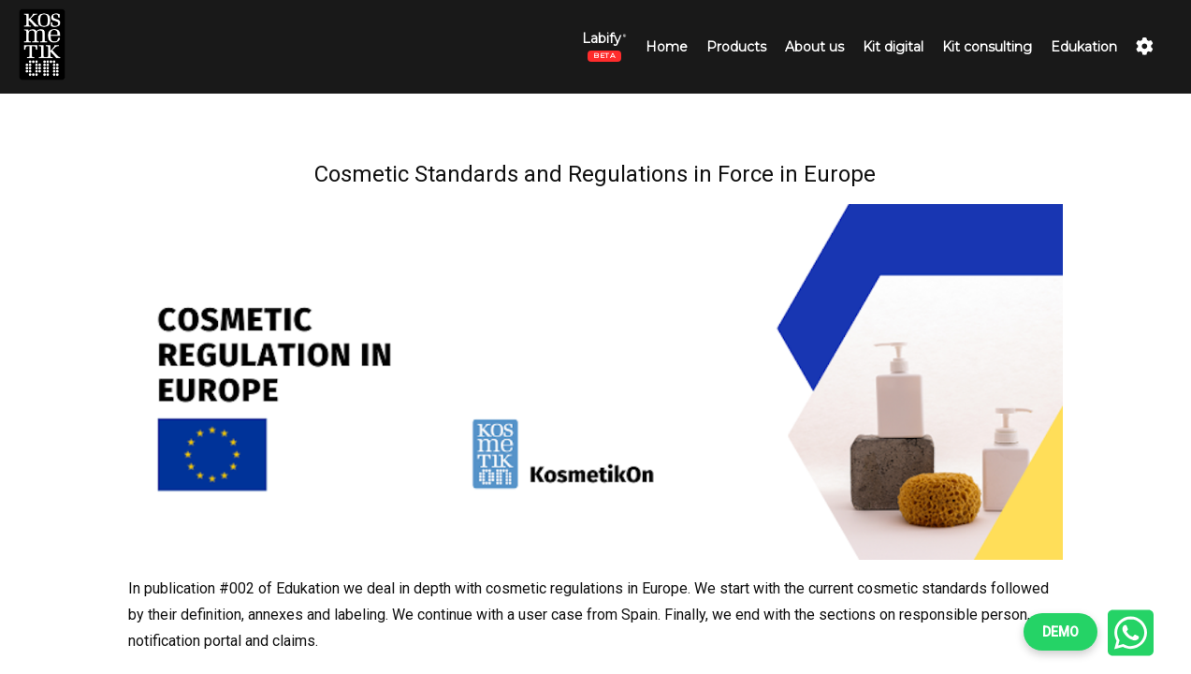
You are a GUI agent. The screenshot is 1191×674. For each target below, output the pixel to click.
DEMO (1060, 631)
